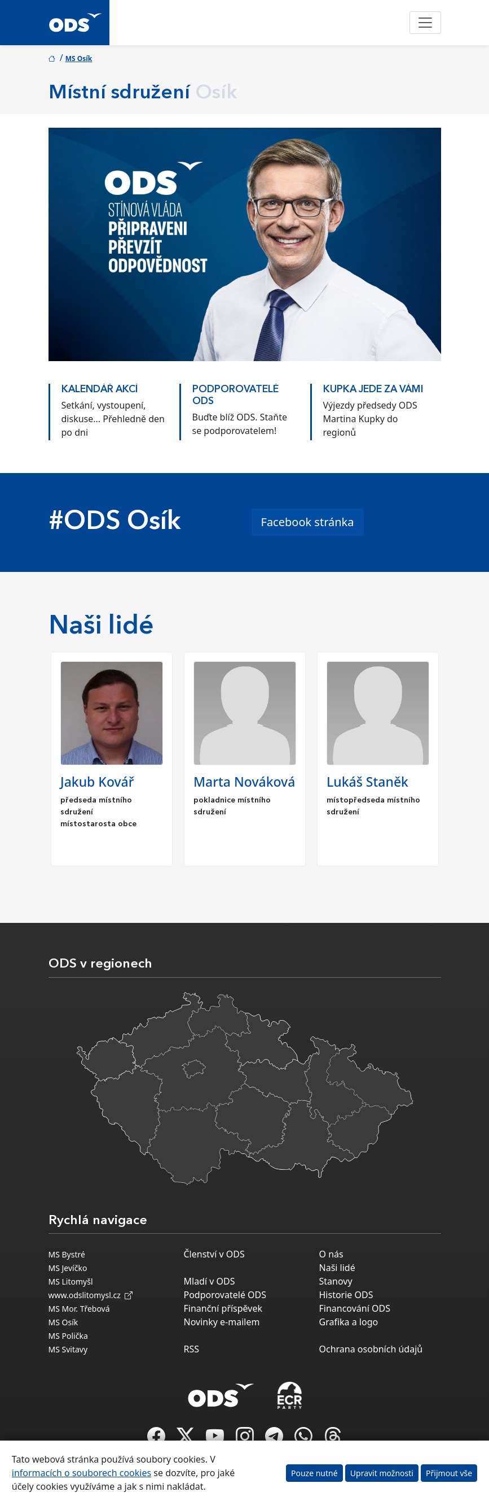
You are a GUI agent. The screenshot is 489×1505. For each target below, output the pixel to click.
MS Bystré (67, 1254)
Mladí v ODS (209, 1281)
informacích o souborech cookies (81, 1473)
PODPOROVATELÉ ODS (235, 395)
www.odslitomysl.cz (91, 1295)
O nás (331, 1254)
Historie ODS (346, 1295)
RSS (192, 1349)
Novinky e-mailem (222, 1322)
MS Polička (68, 1335)
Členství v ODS (214, 1254)
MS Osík (78, 58)
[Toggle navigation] (425, 22)
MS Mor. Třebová (79, 1308)
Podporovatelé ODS (225, 1295)
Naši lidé (337, 1267)
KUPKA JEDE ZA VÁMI (373, 389)
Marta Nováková (244, 782)
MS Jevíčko (68, 1268)
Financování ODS (354, 1308)
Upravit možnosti (381, 1473)
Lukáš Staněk (367, 782)
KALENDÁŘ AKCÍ (99, 389)
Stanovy (336, 1281)
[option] (114, 409)
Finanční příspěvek (223, 1308)
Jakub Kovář (97, 782)
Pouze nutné (314, 1473)
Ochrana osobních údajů (371, 1349)
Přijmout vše (449, 1473)
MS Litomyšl (71, 1281)
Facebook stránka (307, 522)
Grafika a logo (348, 1322)
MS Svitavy (68, 1349)
